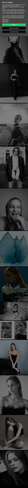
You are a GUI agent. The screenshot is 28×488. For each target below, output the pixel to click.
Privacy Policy (5, 19)
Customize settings (13, 31)
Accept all (14, 24)
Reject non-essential (14, 28)
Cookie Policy (5, 21)
